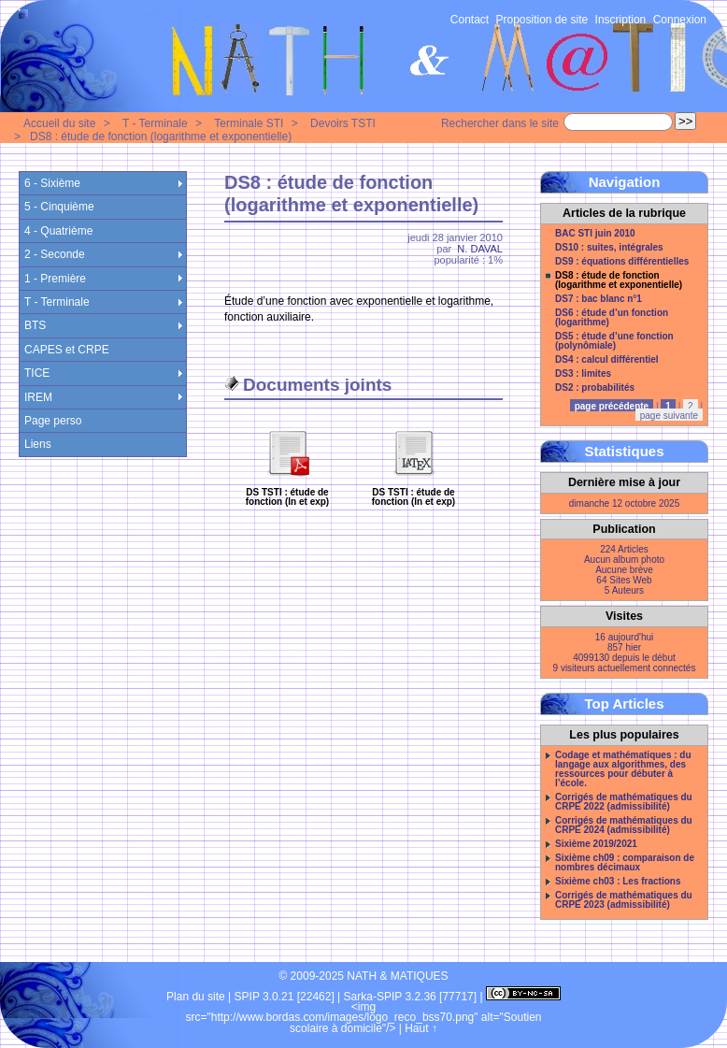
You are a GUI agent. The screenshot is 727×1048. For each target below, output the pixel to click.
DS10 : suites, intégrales (609, 247)
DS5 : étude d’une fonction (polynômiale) (614, 341)
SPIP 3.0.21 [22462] (285, 996)
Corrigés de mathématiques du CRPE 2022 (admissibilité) (623, 802)
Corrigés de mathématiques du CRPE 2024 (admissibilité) (623, 825)
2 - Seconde (54, 254)
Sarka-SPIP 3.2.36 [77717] (411, 996)
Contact (469, 19)
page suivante (669, 415)
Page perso (52, 420)
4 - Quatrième (58, 230)
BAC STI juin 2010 (595, 233)
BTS (35, 325)
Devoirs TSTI (343, 123)
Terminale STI (248, 123)
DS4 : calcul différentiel (607, 360)
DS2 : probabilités (594, 388)
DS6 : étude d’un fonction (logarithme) (611, 318)
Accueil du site (59, 123)
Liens (37, 444)
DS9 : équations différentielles (622, 261)
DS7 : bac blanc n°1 (598, 299)
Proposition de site (542, 19)
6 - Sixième (52, 183)
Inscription (621, 19)
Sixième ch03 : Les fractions (618, 881)
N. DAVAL (480, 248)
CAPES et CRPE (66, 349)
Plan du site (195, 996)
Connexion (679, 19)
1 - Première (55, 278)
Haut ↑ (421, 1028)
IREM (38, 397)
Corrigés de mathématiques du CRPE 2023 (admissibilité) (623, 900)
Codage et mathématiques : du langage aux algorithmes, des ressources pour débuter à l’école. (623, 769)
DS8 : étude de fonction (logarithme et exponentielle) (161, 136)
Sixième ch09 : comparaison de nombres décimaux (624, 863)
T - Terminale (155, 123)
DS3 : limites (583, 374)
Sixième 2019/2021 (596, 844)
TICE (37, 373)
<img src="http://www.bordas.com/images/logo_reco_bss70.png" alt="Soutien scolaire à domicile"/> (364, 1017)
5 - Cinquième (59, 206)
